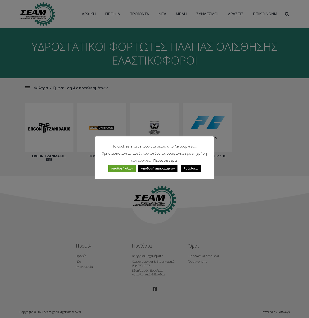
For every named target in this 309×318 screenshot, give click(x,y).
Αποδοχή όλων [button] (122, 168)
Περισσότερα (165, 160)
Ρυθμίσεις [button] (191, 168)
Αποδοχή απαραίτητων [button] (158, 168)
